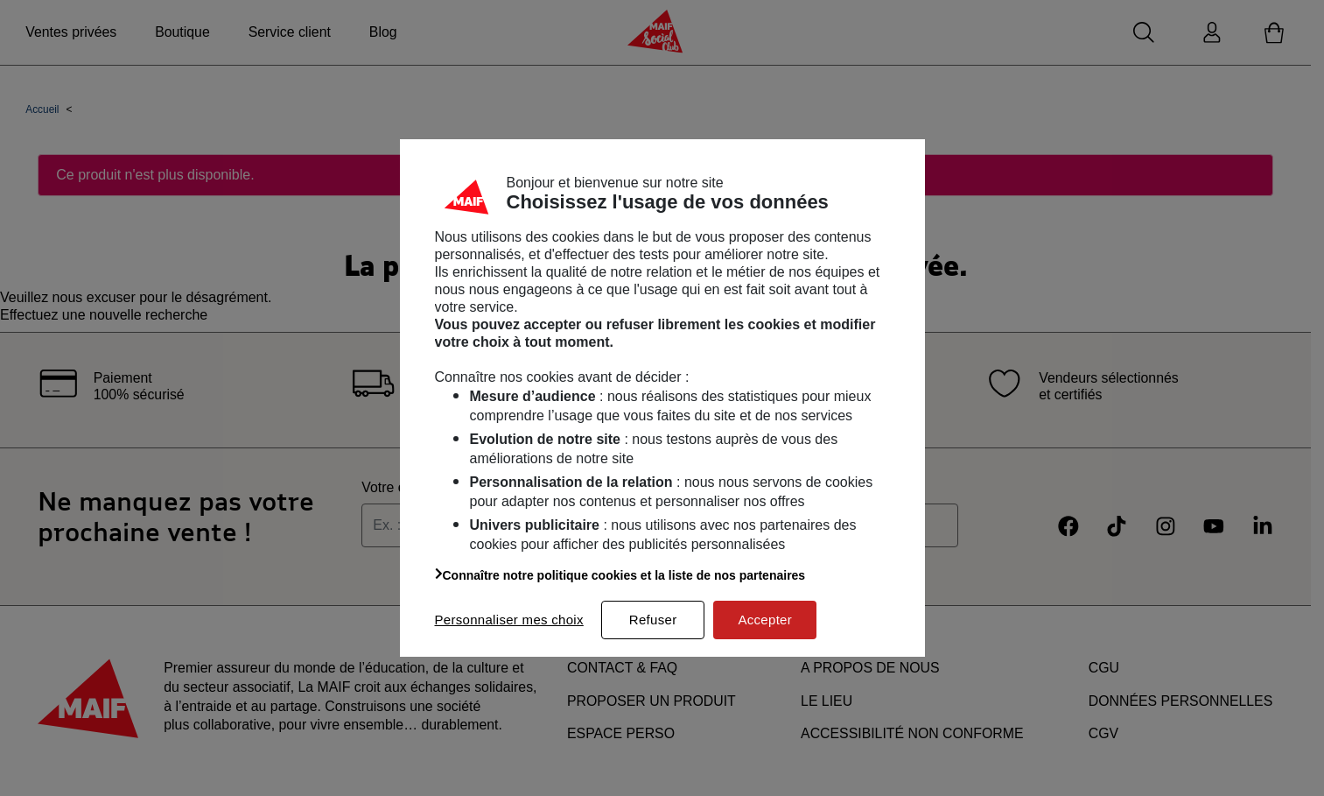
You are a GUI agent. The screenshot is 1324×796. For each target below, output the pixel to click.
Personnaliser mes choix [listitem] (509, 619)
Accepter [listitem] (765, 619)
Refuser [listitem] (653, 619)
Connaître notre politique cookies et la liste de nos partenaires (620, 575)
